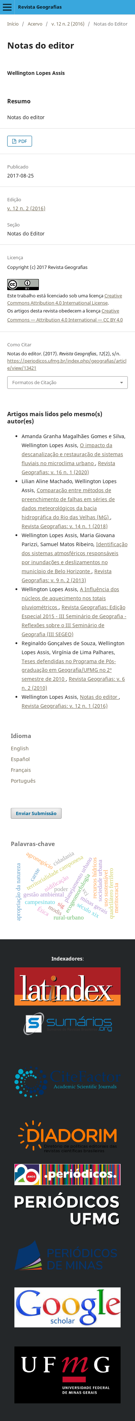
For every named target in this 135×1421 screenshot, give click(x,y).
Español (20, 759)
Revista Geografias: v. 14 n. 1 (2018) (65, 526)
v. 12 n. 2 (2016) (68, 24)
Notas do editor (99, 696)
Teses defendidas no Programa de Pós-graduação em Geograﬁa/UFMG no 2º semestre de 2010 (69, 670)
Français (21, 769)
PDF (22, 141)
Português (23, 780)
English (20, 748)
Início (13, 24)
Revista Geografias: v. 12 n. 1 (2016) (65, 705)
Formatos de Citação (34, 382)
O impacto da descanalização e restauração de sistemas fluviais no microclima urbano (72, 454)
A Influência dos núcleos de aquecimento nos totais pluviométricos (70, 598)
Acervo (35, 24)
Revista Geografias (40, 7)
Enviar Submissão (36, 813)
